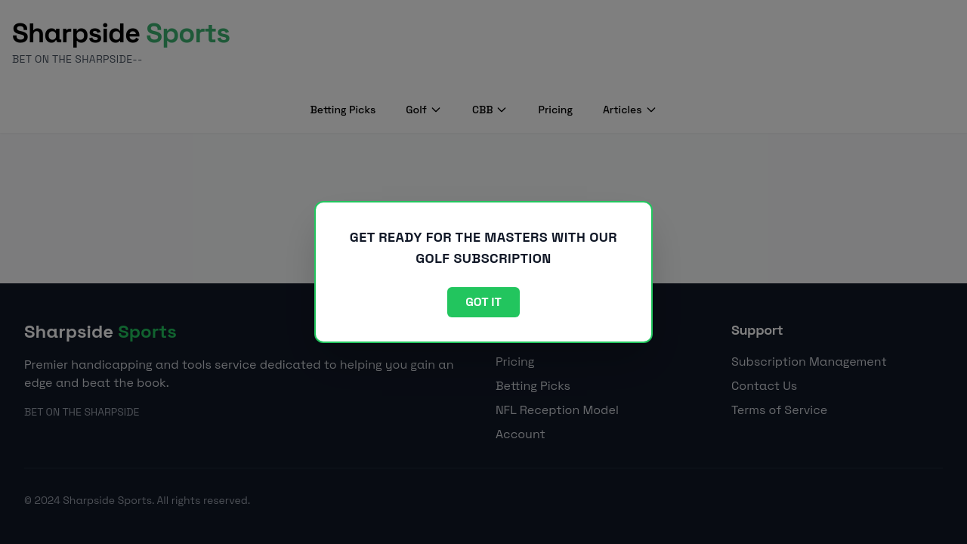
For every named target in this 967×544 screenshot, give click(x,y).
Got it (483, 302)
